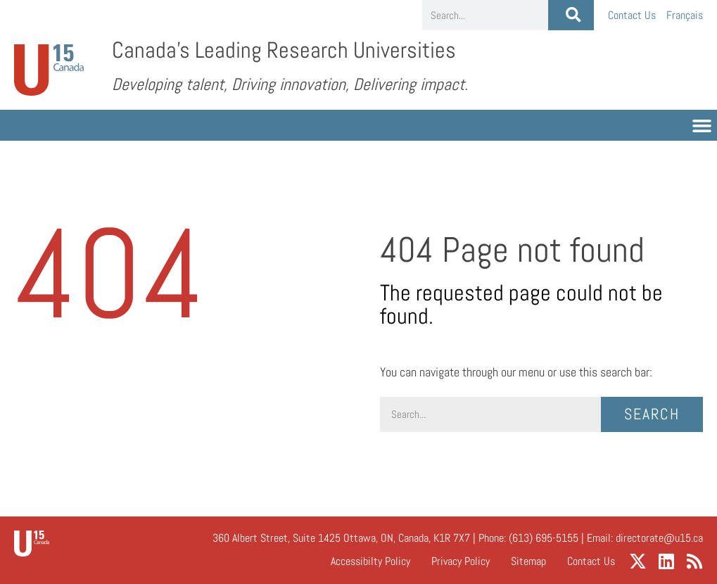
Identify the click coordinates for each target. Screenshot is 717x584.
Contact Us (632, 15)
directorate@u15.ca (659, 538)
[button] (702, 125)
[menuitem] (684, 15)
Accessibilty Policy (370, 561)
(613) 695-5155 (543, 538)
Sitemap (528, 561)
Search (652, 414)
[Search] (571, 15)
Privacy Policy (460, 561)
